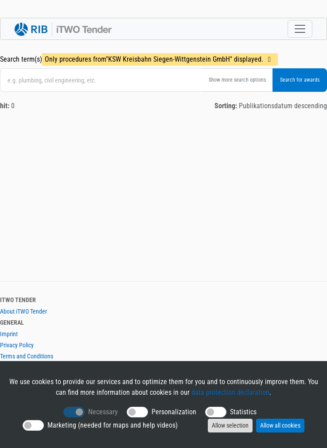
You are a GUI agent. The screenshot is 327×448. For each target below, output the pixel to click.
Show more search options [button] (237, 80)
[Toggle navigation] (300, 29)
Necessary (103, 412)
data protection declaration (230, 392)
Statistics (243, 412)
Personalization (174, 412)
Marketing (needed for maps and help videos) (112, 425)
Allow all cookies (280, 425)
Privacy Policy (17, 345)
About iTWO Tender (23, 311)
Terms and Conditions (26, 356)
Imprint (9, 334)
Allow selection (230, 425)
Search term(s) (21, 59)
